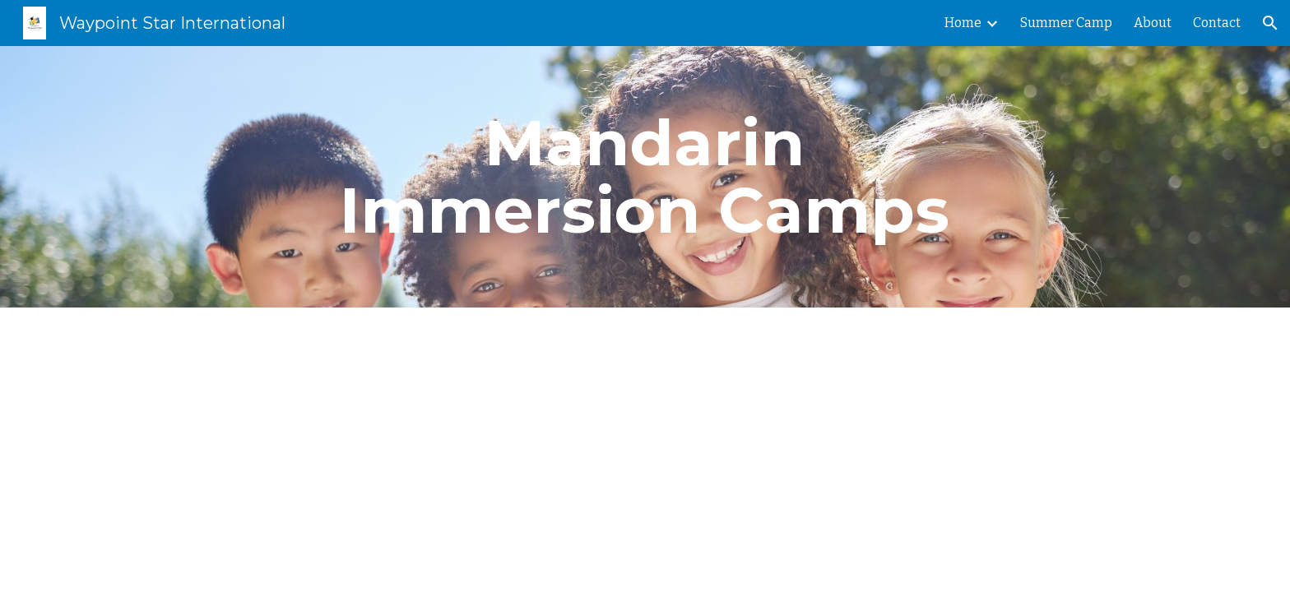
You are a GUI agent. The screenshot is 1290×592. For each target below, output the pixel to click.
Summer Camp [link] (1066, 22)
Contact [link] (1217, 22)
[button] (1270, 23)
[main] (645, 176)
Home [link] (962, 22)
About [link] (1153, 22)
